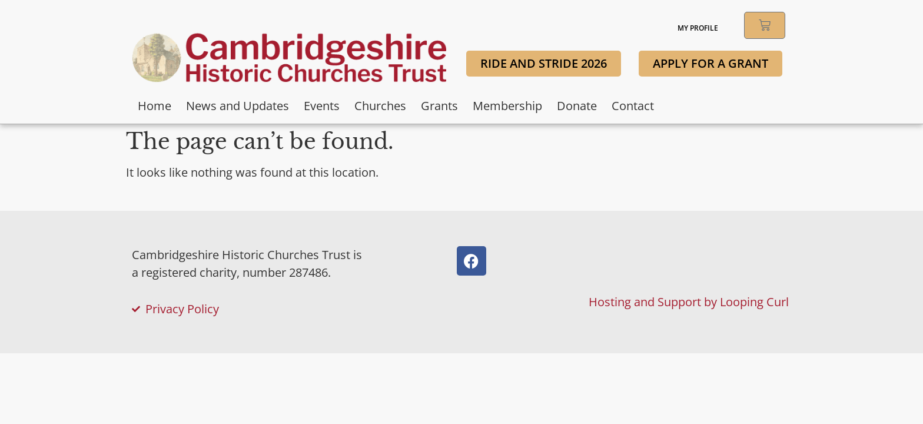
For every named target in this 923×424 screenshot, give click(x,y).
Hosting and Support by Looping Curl (689, 302)
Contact (633, 106)
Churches (380, 106)
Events (322, 106)
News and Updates (237, 106)
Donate (577, 106)
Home (154, 106)
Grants (439, 106)
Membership (507, 106)
